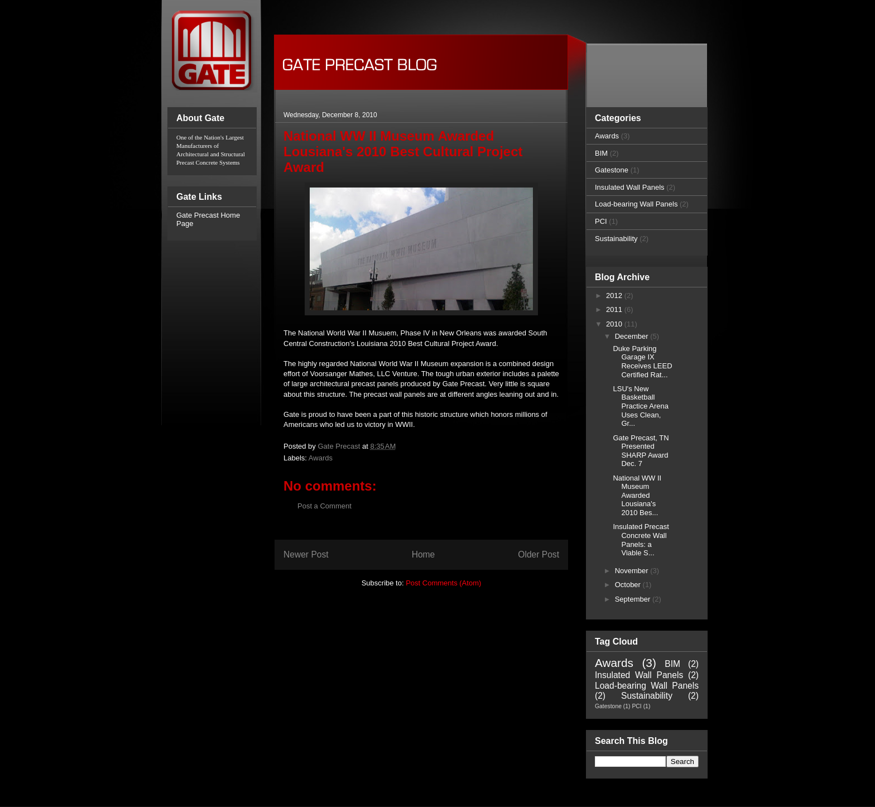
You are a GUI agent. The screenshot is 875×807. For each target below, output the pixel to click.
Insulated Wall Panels (630, 187)
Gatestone (611, 170)
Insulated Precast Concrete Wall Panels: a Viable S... (641, 539)
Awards (321, 458)
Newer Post (306, 554)
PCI (601, 221)
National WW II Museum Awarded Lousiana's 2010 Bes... (637, 495)
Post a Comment (324, 506)
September (633, 599)
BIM (601, 153)
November (633, 570)
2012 (615, 295)
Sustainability (616, 238)
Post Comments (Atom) (443, 583)
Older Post (538, 554)
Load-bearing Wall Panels (636, 204)
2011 (615, 309)
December (633, 336)
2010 (615, 324)
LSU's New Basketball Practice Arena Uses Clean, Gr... (641, 406)
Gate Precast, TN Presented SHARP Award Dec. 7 (641, 451)
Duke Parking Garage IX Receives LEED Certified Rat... (642, 361)
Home (423, 554)
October (629, 584)
